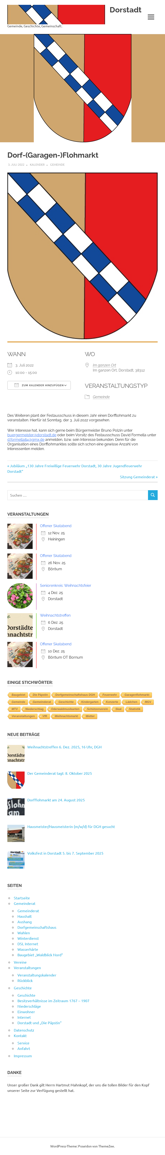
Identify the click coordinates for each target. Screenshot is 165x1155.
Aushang (24, 921)
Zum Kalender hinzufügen (39, 385)
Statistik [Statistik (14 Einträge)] (134, 709)
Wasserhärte (27, 949)
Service (23, 1042)
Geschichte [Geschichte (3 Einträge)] (66, 702)
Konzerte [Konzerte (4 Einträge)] (112, 702)
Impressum (23, 1055)
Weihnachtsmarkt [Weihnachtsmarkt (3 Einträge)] (66, 716)
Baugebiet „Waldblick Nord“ (40, 954)
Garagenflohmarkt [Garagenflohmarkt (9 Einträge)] (137, 694)
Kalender (37, 164)
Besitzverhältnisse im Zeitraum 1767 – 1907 (53, 1000)
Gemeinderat (24, 903)
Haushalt (24, 916)
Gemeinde (57, 164)
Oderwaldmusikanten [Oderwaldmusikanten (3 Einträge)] (65, 709)
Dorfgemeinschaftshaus (36, 927)
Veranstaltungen (27, 967)
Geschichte (23, 987)
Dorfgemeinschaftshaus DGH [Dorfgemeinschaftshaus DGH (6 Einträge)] (75, 694)
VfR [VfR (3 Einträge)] (45, 716)
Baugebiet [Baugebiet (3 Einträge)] (18, 694)
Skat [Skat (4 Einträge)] (119, 709)
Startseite (22, 897)
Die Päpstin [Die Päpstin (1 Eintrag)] (40, 694)
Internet (24, 1017)
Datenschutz (24, 1030)
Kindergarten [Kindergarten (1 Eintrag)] (90, 702)
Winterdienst (28, 938)
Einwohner (26, 1011)
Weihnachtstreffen (55, 615)
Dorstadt (126, 9)
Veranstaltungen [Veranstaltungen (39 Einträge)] (23, 716)
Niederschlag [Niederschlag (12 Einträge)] (35, 709)
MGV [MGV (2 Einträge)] (148, 702)
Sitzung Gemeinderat (137, 476)
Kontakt (20, 1035)
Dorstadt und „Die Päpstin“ (39, 1022)
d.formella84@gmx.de (25, 439)
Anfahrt (23, 1048)
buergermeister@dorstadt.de (31, 435)
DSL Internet (27, 943)
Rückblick (25, 980)
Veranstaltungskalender (36, 975)
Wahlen (23, 932)
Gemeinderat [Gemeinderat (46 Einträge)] (42, 702)
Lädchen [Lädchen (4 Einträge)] (131, 702)
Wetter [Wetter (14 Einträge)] (90, 716)
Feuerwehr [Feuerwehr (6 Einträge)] (110, 694)
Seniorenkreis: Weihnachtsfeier (65, 585)
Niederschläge (29, 1006)
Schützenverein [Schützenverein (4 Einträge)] (97, 709)
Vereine (20, 962)
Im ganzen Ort (104, 365)
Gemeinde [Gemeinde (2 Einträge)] (18, 702)
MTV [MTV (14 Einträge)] (15, 709)
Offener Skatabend (55, 526)
